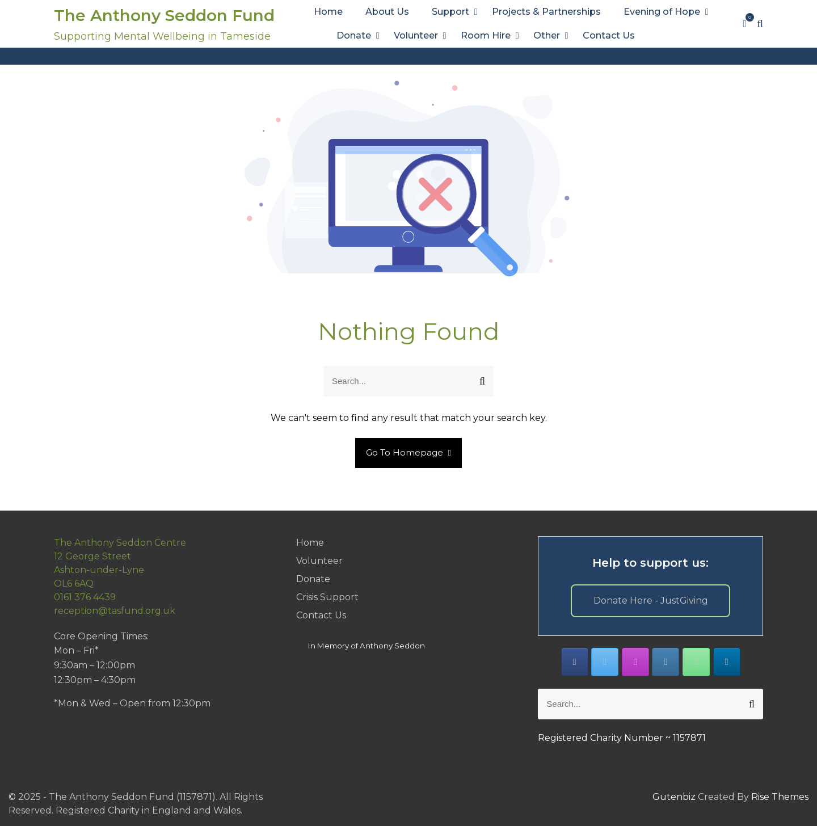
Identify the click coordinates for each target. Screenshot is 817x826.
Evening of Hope (662, 11)
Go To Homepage (408, 452)
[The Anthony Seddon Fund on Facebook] (574, 662)
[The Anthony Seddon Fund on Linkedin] (726, 662)
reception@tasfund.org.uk (114, 610)
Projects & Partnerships (546, 11)
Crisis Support (327, 597)
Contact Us (609, 35)
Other (546, 35)
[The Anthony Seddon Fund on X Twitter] (604, 662)
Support (450, 11)
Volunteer (416, 35)
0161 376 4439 (85, 597)
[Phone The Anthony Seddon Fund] (696, 662)
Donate (353, 35)
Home (328, 11)
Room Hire (486, 35)
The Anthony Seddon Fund (164, 15)
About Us (387, 11)
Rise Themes (779, 796)
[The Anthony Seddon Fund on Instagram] (635, 662)
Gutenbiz (675, 796)
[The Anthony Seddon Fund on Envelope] (665, 662)
